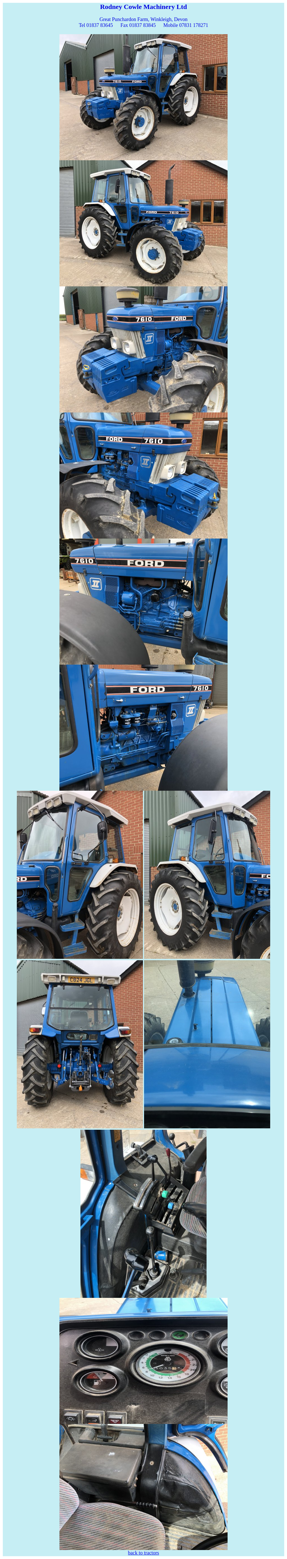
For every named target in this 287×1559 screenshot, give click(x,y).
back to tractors (143, 1553)
